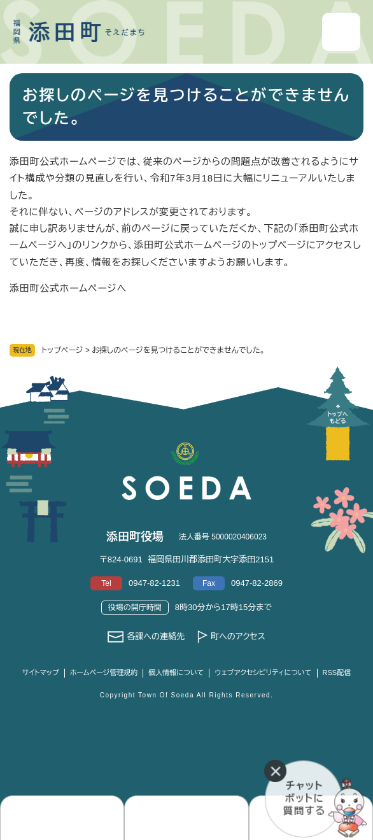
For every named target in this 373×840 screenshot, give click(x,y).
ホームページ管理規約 (104, 672)
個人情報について (176, 672)
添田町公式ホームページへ (68, 288)
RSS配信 (337, 672)
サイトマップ (40, 672)
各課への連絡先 (156, 636)
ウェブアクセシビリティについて (263, 672)
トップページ (62, 350)
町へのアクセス (238, 636)
